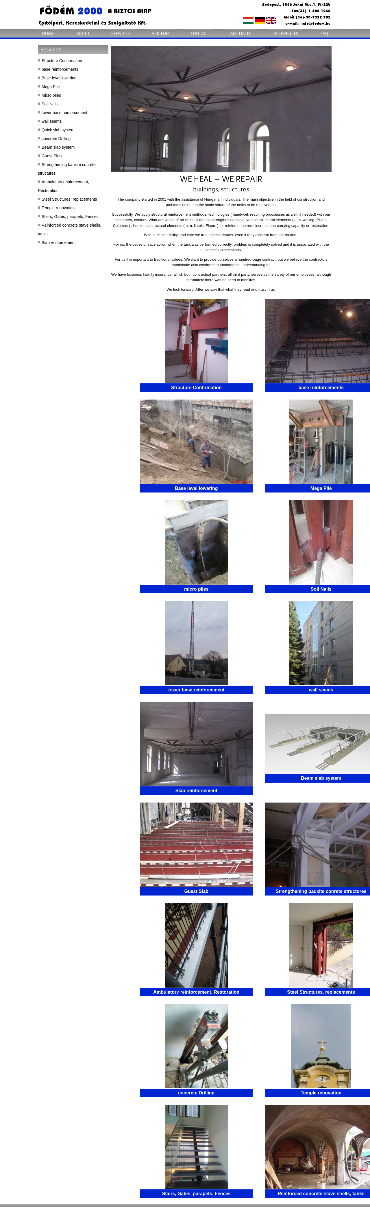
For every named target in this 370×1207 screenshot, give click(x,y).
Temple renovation (58, 208)
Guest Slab (52, 156)
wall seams (52, 121)
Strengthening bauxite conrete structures (67, 169)
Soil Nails (50, 104)
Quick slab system (58, 130)
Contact (199, 33)
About (83, 33)
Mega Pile (51, 86)
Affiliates (240, 33)
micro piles (51, 95)
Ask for (160, 33)
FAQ (324, 33)
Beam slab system (58, 147)
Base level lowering (59, 78)
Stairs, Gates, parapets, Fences (70, 216)
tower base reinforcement (64, 112)
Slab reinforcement (59, 242)
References (285, 33)
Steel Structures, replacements (69, 199)
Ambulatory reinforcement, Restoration (63, 186)
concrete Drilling (56, 138)
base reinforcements (60, 69)
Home (48, 33)
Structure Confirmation (62, 60)
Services (120, 33)
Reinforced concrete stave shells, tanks (69, 229)
